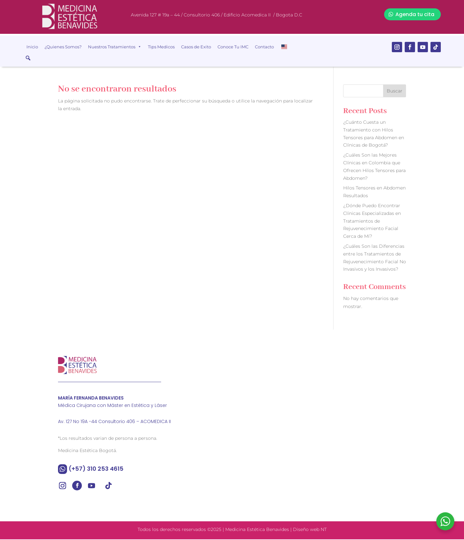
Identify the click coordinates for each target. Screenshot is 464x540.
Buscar (394, 92)
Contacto (264, 46)
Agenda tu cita (414, 14)
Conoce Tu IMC (233, 46)
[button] (28, 58)
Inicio (32, 46)
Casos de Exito (196, 46)
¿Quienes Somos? (63, 46)
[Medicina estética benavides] (324, 412)
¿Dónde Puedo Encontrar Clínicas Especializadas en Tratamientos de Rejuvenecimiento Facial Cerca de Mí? (372, 222)
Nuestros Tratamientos (114, 46)
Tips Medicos (161, 46)
